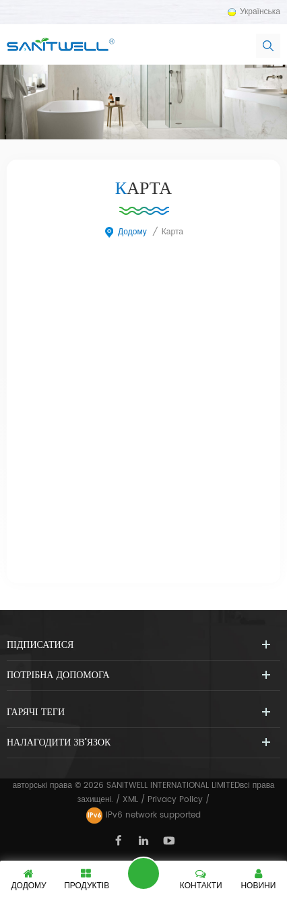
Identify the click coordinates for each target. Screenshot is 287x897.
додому (125, 232)
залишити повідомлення (143, 873)
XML (130, 799)
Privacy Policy (175, 799)
